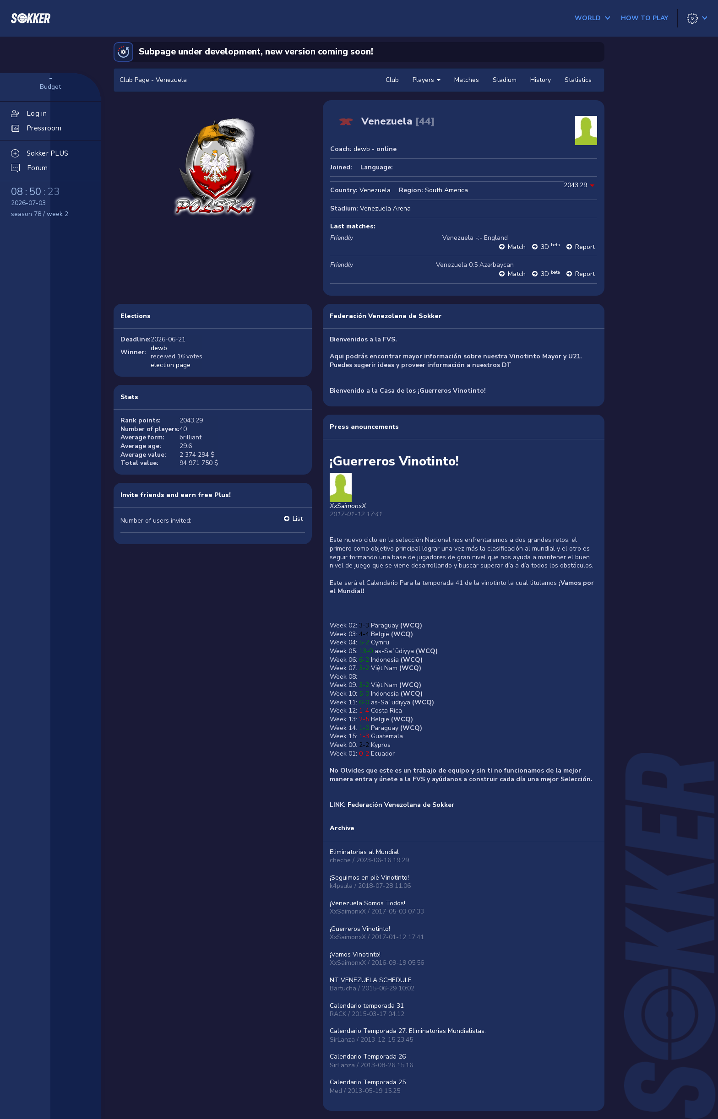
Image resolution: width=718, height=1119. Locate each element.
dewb (362, 149)
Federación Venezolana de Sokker (386, 316)
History (540, 80)
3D (550, 247)
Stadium (505, 80)
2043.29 (575, 185)
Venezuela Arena (385, 208)
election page (170, 365)
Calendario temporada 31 (367, 1005)
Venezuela (375, 190)
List (298, 518)
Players (427, 80)
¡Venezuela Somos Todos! (367, 903)
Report (585, 247)
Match (517, 247)
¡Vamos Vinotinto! (355, 954)
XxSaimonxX (348, 506)
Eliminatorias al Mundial (364, 852)
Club (392, 80)
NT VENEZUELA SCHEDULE (371, 980)
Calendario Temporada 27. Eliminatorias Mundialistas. (408, 1031)
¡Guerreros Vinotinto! (360, 928)
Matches (466, 80)
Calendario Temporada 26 (368, 1056)
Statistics (578, 80)
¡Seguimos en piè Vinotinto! (369, 877)
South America (446, 190)
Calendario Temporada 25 (368, 1082)
